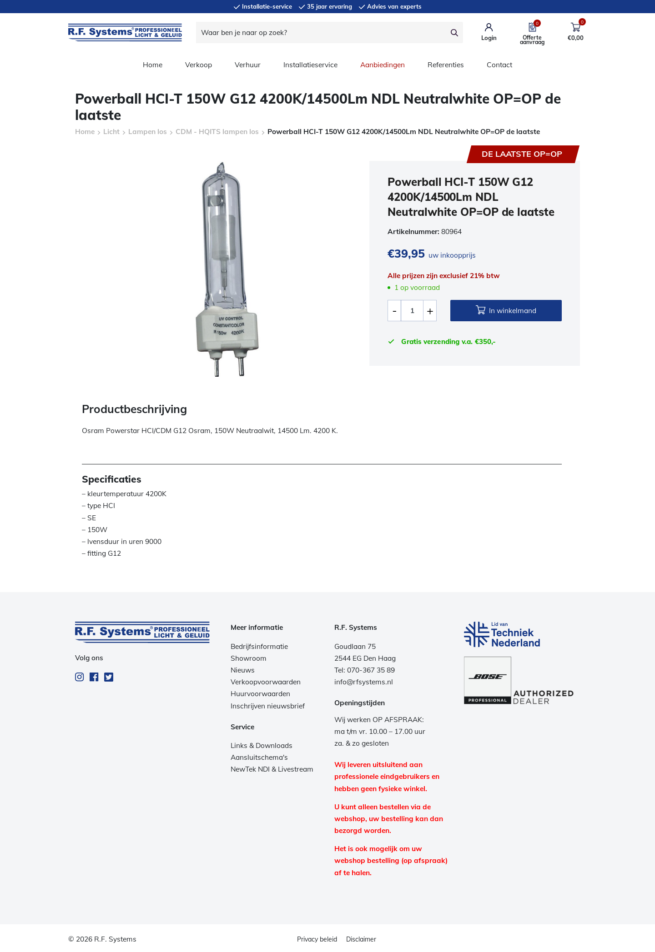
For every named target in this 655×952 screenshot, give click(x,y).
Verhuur (248, 64)
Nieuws (243, 670)
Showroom (249, 658)
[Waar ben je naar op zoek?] (321, 32)
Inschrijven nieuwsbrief (268, 706)
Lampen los (147, 131)
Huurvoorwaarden (260, 693)
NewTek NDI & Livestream (272, 769)
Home (152, 64)
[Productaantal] (412, 310)
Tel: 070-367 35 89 (364, 670)
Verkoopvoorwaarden (266, 682)
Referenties (446, 64)
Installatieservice (310, 64)
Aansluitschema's (259, 757)
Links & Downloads (261, 745)
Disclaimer (361, 939)
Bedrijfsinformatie (259, 646)
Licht (111, 131)
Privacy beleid (317, 939)
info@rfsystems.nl (363, 682)
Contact (499, 64)
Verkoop (198, 64)
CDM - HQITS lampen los (217, 131)
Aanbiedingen (382, 64)
